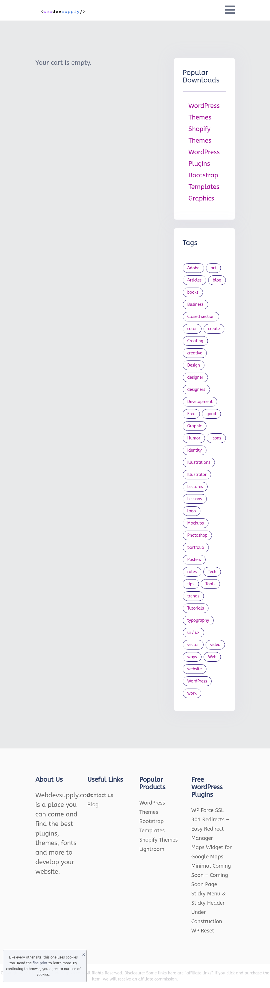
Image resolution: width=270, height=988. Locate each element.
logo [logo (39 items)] (191, 511)
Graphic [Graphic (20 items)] (194, 426)
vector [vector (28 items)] (193, 644)
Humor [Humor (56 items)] (193, 438)
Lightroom (152, 849)
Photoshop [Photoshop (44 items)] (197, 535)
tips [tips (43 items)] (190, 584)
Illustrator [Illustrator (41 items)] (197, 474)
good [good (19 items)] (211, 413)
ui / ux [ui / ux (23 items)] (193, 632)
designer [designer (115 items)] (195, 377)
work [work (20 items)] (192, 693)
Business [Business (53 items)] (195, 304)
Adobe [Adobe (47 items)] (193, 268)
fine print (40, 963)
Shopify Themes (158, 840)
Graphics (201, 198)
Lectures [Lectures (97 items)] (195, 486)
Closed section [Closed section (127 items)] (201, 316)
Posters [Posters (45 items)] (194, 559)
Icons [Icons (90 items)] (216, 438)
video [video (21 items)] (215, 644)
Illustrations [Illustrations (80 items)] (199, 462)
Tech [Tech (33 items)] (212, 571)
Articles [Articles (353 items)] (194, 280)
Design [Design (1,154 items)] (193, 365)
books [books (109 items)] (193, 292)
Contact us (100, 795)
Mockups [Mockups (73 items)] (195, 523)
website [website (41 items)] (194, 669)
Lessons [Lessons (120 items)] (194, 498)
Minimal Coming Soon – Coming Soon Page (211, 875)
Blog (93, 804)
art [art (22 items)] (213, 268)
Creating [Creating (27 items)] (195, 340)
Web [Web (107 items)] (212, 656)
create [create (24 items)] (214, 328)
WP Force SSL (207, 810)
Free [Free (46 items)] (191, 413)
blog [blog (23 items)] (217, 280)
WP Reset (202, 931)
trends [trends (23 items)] (193, 596)
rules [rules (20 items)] (192, 571)
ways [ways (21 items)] (192, 656)
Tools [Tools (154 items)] (210, 584)
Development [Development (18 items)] (200, 401)
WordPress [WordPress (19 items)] (197, 681)
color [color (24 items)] (192, 328)
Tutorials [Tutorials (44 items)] (195, 608)
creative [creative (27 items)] (194, 353)
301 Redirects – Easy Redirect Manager (210, 828)
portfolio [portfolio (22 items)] (195, 547)
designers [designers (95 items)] (196, 389)
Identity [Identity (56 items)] (194, 450)
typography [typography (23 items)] (198, 620)
